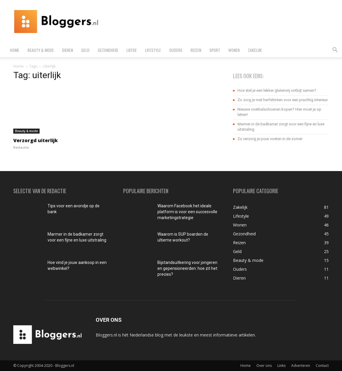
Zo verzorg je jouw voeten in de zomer (269, 139)
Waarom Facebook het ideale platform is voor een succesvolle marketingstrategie (187, 211)
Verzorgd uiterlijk (35, 140)
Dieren (67, 50)
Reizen (195, 50)
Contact (322, 365)
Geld (85, 50)
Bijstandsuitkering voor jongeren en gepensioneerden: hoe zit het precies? (187, 268)
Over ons (264, 365)
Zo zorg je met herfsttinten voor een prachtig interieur (282, 100)
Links (281, 365)
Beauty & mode (40, 50)
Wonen (234, 50)
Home (14, 50)
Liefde (131, 50)
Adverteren (300, 365)
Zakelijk (255, 50)
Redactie (21, 147)
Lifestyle (153, 50)
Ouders (175, 50)
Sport (214, 50)
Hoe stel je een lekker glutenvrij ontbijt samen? (276, 90)
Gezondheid (108, 50)
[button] (335, 50)
